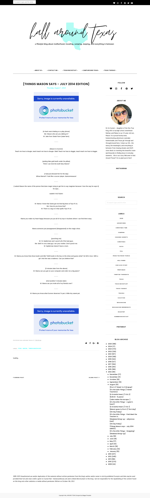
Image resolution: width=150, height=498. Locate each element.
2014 (109, 372)
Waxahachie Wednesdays (121, 307)
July (111, 436)
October (113, 379)
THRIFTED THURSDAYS (121, 274)
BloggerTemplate (86, 495)
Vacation (121, 298)
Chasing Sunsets (121, 237)
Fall (121, 251)
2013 (109, 454)
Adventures (121, 223)
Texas (121, 279)
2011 (109, 459)
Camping (121, 232)
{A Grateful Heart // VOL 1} (120, 407)
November (114, 377)
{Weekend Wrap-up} (118, 434)
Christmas (121, 242)
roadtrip (121, 312)
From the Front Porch (121, 256)
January (113, 451)
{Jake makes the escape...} (120, 399)
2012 (109, 456)
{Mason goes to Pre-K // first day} (123, 409)
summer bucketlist (121, 316)
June (111, 439)
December (114, 374)
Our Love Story (121, 265)
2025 (121, 218)
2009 (110, 464)
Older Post (93, 377)
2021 (109, 354)
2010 (109, 462)
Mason (25, 348)
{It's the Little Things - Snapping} (122, 431)
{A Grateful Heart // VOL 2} (120, 394)
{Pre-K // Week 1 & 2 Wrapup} (121, 387)
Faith (121, 246)
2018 (109, 362)
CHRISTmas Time (121, 228)
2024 (110, 346)
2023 (110, 349)
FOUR (19, 348)
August (112, 384)
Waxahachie (121, 302)
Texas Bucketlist (121, 284)
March (112, 446)
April (111, 444)
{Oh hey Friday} (115, 424)
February (113, 449)
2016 (109, 367)
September (114, 382)
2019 (109, 359)
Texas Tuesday (121, 288)
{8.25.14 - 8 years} (116, 397)
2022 (110, 351)
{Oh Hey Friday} (116, 412)
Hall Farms (121, 260)
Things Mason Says (34, 348)
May (111, 441)
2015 (109, 369)
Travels (121, 293)
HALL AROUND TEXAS (69, 495)
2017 (109, 364)
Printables (121, 270)
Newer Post (19, 377)
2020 (110, 357)
